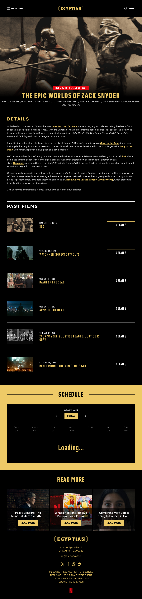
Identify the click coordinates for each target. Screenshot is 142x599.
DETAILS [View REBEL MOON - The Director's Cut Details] (121, 364)
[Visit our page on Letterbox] (79, 564)
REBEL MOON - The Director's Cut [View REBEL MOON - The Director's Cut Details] (63, 366)
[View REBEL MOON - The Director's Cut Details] (20, 364)
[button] (125, 8)
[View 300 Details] (20, 225)
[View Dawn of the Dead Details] (20, 280)
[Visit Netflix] (71, 592)
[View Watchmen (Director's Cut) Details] (20, 253)
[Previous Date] (57, 416)
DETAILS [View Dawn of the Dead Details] (121, 280)
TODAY (71, 416)
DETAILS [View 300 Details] (121, 225)
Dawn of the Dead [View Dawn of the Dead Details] (52, 282)
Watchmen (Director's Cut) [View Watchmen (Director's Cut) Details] (59, 254)
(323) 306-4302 (72, 556)
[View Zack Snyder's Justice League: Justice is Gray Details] (20, 336)
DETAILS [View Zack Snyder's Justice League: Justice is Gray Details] (121, 336)
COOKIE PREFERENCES (71, 581)
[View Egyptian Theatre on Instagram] (73, 564)
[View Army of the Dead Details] (20, 308)
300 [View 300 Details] (42, 226)
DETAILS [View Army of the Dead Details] (121, 308)
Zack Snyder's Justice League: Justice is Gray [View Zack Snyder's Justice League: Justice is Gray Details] (69, 338)
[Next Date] (85, 416)
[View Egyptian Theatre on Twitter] (62, 564)
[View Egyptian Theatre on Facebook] (68, 564)
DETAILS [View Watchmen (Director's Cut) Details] (121, 253)
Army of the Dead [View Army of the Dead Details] (51, 310)
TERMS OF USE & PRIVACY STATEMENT (71, 575)
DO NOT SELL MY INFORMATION (71, 578)
